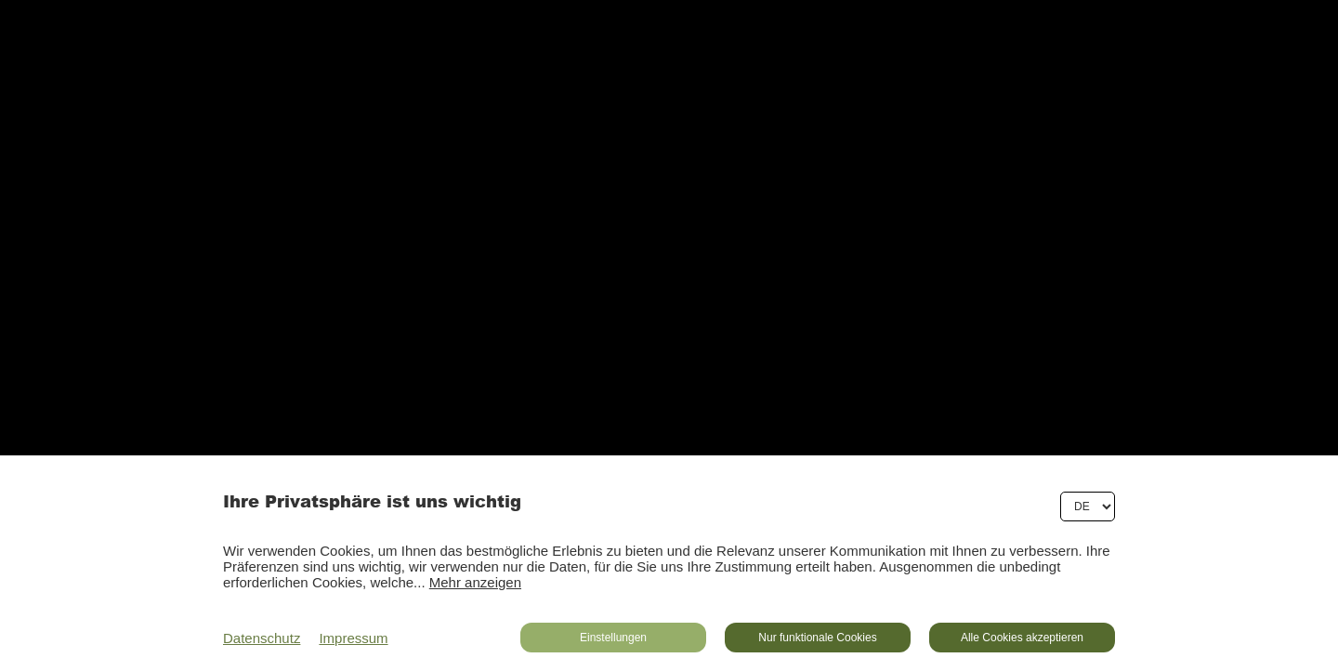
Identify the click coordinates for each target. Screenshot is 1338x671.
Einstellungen (613, 637)
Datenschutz (261, 638)
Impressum (353, 638)
